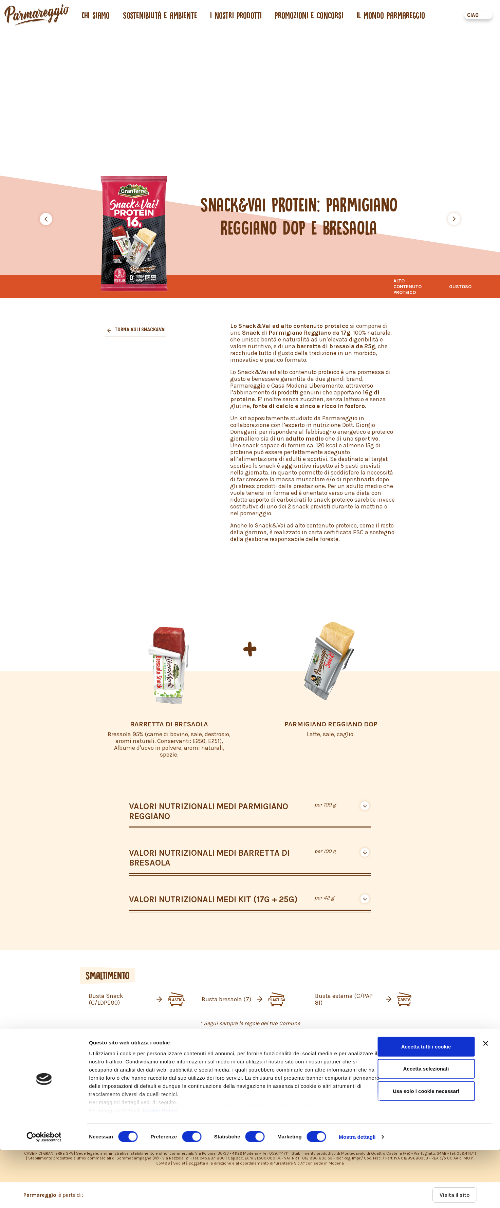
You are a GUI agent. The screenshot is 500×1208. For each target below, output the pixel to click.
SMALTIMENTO (108, 975)
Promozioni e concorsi (310, 15)
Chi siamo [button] (96, 15)
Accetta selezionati (426, 1126)
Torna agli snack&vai (140, 330)
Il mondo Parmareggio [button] (391, 15)
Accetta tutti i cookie (426, 1104)
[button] (46, 219)
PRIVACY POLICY (70, 1079)
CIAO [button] (472, 15)
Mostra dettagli (357, 1194)
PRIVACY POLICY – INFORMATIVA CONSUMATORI (230, 1079)
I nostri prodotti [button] (237, 15)
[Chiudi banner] (485, 1101)
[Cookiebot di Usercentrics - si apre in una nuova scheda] (44, 1195)
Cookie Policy (160, 1168)
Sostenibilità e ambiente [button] (161, 15)
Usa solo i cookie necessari (426, 1149)
